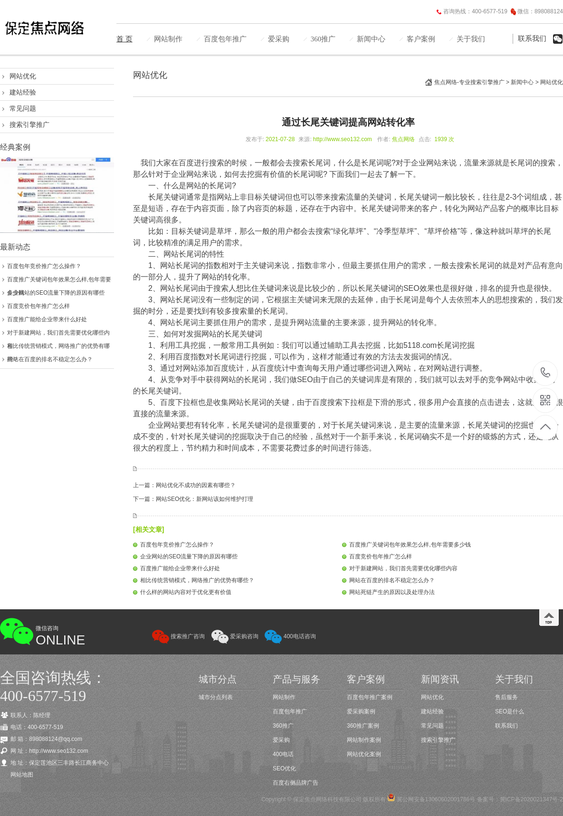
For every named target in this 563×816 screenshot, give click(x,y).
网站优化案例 (364, 754)
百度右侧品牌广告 (295, 782)
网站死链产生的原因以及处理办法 (392, 592)
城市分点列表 (216, 697)
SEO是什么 (509, 711)
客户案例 (421, 39)
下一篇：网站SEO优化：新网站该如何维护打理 (193, 499)
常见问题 (23, 108)
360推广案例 (363, 725)
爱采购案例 (361, 711)
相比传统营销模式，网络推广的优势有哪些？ (197, 580)
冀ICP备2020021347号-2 (531, 799)
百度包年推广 (225, 39)
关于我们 (471, 39)
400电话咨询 (290, 636)
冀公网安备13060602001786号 (435, 799)
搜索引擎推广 (29, 124)
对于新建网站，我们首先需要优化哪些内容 (403, 568)
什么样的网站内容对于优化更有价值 (185, 592)
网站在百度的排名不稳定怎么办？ (50, 359)
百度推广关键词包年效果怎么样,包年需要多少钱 (409, 544)
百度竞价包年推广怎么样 (38, 306)
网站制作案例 (364, 740)
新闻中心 (371, 39)
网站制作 (168, 39)
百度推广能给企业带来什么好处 (47, 319)
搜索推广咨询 (178, 636)
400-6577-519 (545, 373)
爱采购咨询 (234, 636)
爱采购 (278, 39)
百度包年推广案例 (369, 697)
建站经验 (23, 92)
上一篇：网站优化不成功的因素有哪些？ (184, 485)
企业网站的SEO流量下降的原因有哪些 (56, 292)
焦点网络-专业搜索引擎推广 (469, 82)
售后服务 (506, 697)
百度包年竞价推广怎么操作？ (44, 266)
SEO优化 (284, 768)
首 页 (124, 39)
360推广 (323, 39)
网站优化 (23, 76)
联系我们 (532, 38)
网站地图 (21, 774)
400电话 (283, 754)
